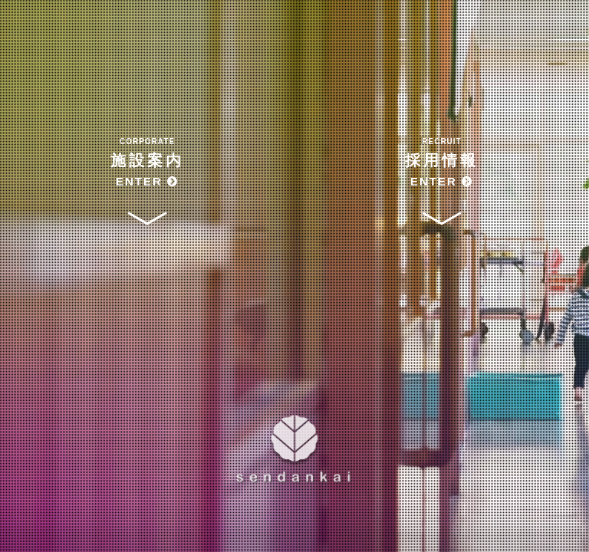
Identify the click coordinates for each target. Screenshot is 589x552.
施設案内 (147, 163)
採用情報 (441, 163)
